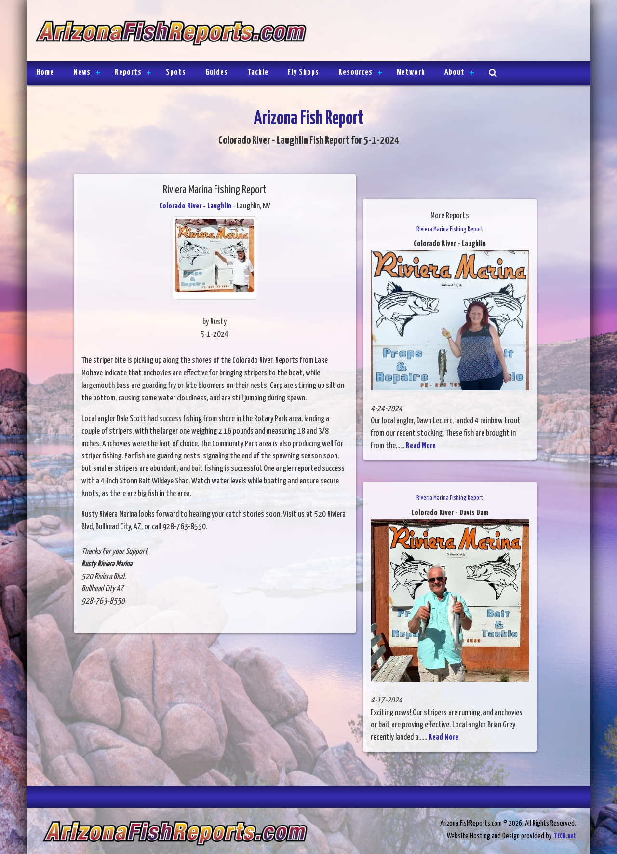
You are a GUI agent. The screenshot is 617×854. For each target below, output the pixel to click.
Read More (421, 446)
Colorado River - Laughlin (195, 206)
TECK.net (564, 836)
